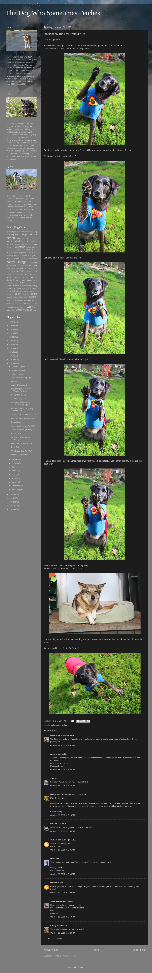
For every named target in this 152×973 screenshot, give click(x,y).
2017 (11, 356)
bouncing (9, 244)
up (23, 307)
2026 (11, 322)
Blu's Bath (15, 447)
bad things (21, 234)
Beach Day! (16, 422)
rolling (34, 285)
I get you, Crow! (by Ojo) (21, 443)
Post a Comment (54, 938)
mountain (34, 268)
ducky (25, 253)
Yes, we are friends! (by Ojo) (23, 415)
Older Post (139, 949)
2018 (11, 352)
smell (35, 291)
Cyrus (18, 250)
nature (9, 274)
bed (27, 238)
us (25, 307)
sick (13, 291)
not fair (16, 274)
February (16, 486)
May (13, 474)
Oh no (14, 381)
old (31, 274)
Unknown (54, 883)
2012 (11, 502)
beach (10, 238)
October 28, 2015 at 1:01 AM (62, 745)
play (23, 280)
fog (15, 256)
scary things (31, 288)
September (16, 459)
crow (12, 250)
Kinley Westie (56, 926)
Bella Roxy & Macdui (59, 735)
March (14, 482)
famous (34, 253)
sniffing (9, 294)
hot (18, 265)
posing (9, 283)
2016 (11, 359)
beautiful (20, 238)
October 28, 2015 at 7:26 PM (62, 933)
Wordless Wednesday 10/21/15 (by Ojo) (20, 403)
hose (14, 265)
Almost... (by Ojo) (18, 398)
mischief (20, 268)
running (17, 288)
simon (29, 291)
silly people (21, 291)
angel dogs (15, 232)
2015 (11, 363)
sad (23, 288)
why (35, 307)
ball (30, 234)
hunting (23, 265)
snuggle (26, 294)
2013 (11, 498)
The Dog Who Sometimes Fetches (53, 13)
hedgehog (33, 263)
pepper (34, 277)
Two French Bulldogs (60, 840)
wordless (27, 310)
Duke (52, 859)
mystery (29, 271)
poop (35, 280)
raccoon (29, 283)
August (15, 463)
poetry (29, 280)
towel (35, 303)
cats (35, 244)
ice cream (33, 265)
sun (8, 300)
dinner (34, 250)
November (16, 370)
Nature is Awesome (19, 455)
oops (35, 274)
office (22, 274)
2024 (11, 329)
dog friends (12, 252)
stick (26, 297)
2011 (11, 506)
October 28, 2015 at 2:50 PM (62, 917)
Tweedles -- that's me (60, 901)
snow (18, 293)
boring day (33, 241)
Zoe (52, 778)
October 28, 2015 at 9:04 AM (62, 874)
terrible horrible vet (25, 301)
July (13, 467)
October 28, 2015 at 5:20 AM (62, 815)
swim (15, 301)
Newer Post (51, 949)
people (26, 277)
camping (24, 244)
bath (35, 235)
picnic (18, 280)
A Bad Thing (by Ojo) (20, 385)
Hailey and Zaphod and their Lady (65, 794)
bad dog (33, 232)
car (30, 244)
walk (30, 307)
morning (27, 268)
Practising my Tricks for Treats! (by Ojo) (21, 390)
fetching (9, 256)
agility (8, 232)
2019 (11, 348)
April (14, 478)
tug (21, 307)
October (15, 374)
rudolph (9, 288)
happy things (16, 262)
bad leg (10, 235)
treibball (16, 307)
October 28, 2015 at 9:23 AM (62, 893)
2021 (11, 341)
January (15, 490)
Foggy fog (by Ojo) (19, 395)
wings (13, 310)
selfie (8, 291)
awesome (25, 232)
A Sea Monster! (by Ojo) (21, 430)
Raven (16, 285)
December (16, 367)
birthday (34, 238)
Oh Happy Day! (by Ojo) (21, 451)
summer (33, 297)
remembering (25, 286)
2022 (11, 337)
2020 (11, 344)
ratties (9, 285)
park (8, 277)
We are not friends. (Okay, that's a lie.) (22, 409)
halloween (55, 725)
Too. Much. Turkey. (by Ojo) (23, 426)
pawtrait (17, 277)
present (15, 283)
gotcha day (19, 259)
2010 (11, 509)
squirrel (20, 297)
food (20, 256)
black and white (14, 241)
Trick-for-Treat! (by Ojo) (21, 377)
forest (25, 256)
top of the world (23, 303)
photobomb (10, 280)
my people (18, 271)
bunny (17, 244)
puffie (22, 283)
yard (34, 310)
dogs (21, 253)
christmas (20, 247)
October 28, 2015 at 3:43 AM (62, 786)
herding (9, 265)
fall (29, 252)
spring (34, 293)
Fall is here (16, 433)
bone (26, 241)
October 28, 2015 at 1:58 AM (62, 769)
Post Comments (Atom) (66, 956)
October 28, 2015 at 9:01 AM (62, 850)
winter (19, 310)
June (14, 471)
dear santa (26, 250)
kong (11, 268)
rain (35, 282)
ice (27, 265)
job (7, 268)
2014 (11, 494)
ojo (26, 274)
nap (35, 271)
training (64, 725)
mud (8, 271)
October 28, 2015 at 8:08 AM (62, 831)
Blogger (81, 967)
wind (8, 310)
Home (95, 949)
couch (29, 247)
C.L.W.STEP (55, 824)
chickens (10, 247)
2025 (11, 325)
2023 (11, 333)
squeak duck (11, 297)
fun (29, 256)
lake (15, 268)
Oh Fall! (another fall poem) (23, 418)
